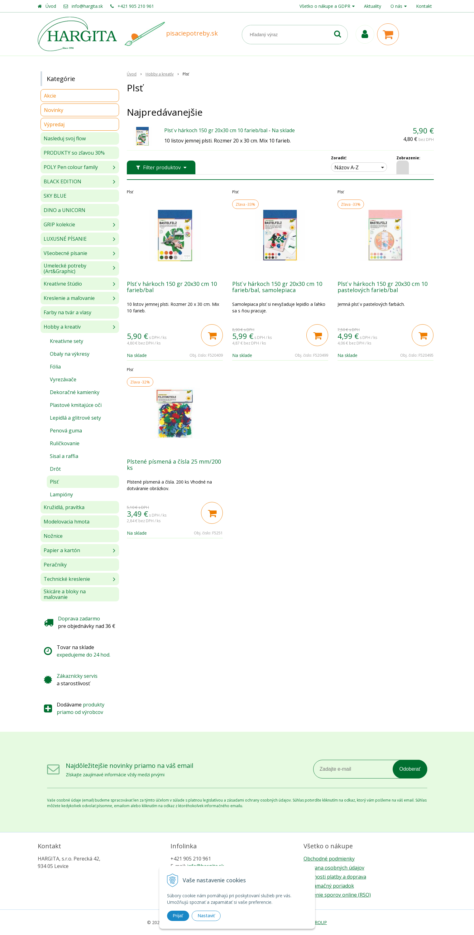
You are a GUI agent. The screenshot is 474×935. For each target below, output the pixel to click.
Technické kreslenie (67, 579)
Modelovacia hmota (66, 521)
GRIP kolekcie (59, 224)
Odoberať (409, 769)
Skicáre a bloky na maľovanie (65, 594)
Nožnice (53, 536)
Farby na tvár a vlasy (67, 312)
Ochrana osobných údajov (334, 867)
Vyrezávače (63, 379)
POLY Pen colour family (71, 167)
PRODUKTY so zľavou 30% (74, 152)
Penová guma (66, 430)
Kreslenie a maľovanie (69, 298)
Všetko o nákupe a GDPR (324, 6)
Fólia (55, 366)
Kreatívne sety (66, 341)
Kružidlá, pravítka (64, 507)
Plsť (54, 481)
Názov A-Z (346, 167)
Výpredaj (54, 124)
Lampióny (61, 494)
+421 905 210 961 (135, 6)
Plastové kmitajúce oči (76, 405)
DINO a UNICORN (64, 210)
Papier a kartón (62, 550)
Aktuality (372, 6)
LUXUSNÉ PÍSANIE (65, 238)
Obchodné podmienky (329, 858)
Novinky (53, 110)
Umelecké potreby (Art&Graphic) (65, 268)
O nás (396, 6)
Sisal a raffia (64, 456)
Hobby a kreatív (62, 326)
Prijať (178, 915)
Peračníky (55, 564)
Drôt (55, 468)
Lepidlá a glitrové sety (75, 417)
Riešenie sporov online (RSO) (337, 894)
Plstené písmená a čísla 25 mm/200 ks (174, 464)
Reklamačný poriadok (329, 885)
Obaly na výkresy (69, 353)
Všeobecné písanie (65, 253)
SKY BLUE (55, 195)
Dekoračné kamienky (74, 392)
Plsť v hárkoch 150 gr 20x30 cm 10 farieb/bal (215, 130)
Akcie (50, 95)
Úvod (50, 6)
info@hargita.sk (87, 6)
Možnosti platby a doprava (335, 876)
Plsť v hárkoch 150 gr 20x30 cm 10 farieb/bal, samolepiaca (277, 287)
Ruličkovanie (64, 443)
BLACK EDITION (62, 181)
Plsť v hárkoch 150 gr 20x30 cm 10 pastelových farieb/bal (383, 287)
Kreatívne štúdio (63, 283)
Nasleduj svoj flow (65, 138)
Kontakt (424, 6)
